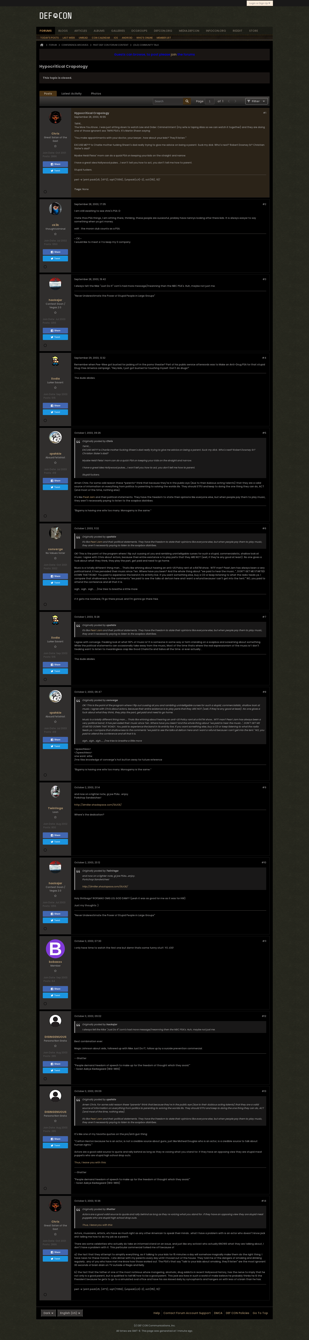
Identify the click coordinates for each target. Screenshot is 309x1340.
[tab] (48, 94)
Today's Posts (49, 37)
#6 (264, 528)
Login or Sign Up (259, 3)
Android (127, 37)
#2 (264, 204)
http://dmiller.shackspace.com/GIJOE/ (98, 804)
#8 (264, 692)
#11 (264, 941)
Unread (83, 37)
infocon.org (216, 31)
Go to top (260, 1313)
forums (46, 31)
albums (99, 31)
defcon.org (163, 31)
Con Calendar (101, 37)
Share (55, 164)
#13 (264, 1091)
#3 (264, 279)
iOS (116, 37)
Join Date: (49, 152)
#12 (264, 1016)
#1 (264, 112)
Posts (48, 94)
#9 (264, 787)
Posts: (46, 156)
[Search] (172, 101)
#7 (264, 616)
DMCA (218, 1313)
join (174, 54)
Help (157, 1313)
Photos (96, 94)
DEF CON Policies (237, 1313)
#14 (263, 1201)
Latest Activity (71, 94)
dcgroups (139, 31)
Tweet (55, 170)
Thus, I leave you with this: (90, 1162)
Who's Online (144, 37)
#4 (264, 357)
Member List (164, 37)
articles (80, 31)
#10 (264, 862)
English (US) (70, 1313)
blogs (63, 31)
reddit (237, 31)
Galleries (118, 31)
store (253, 31)
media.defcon (189, 31)
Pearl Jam (89, 497)
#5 (264, 433)
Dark (48, 1313)
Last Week (69, 37)
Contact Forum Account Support (187, 1313)
